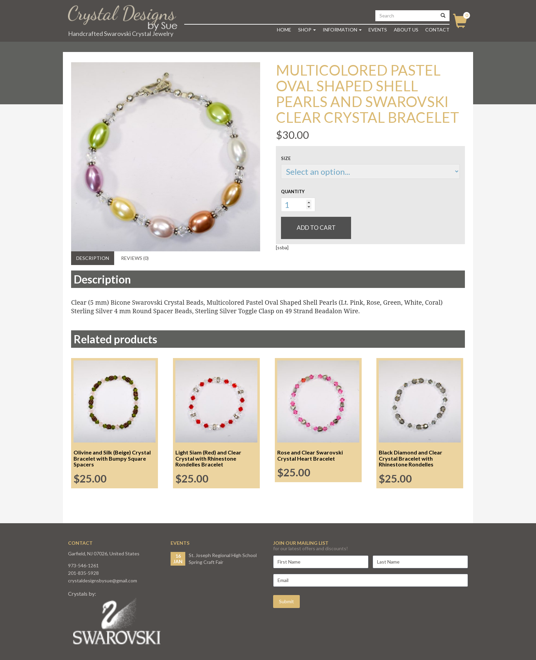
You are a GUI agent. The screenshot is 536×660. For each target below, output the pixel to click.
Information (342, 29)
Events (377, 29)
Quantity (293, 191)
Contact (437, 29)
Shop (307, 29)
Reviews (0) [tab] (135, 258)
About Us (406, 29)
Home (284, 29)
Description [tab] (92, 258)
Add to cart (316, 227)
